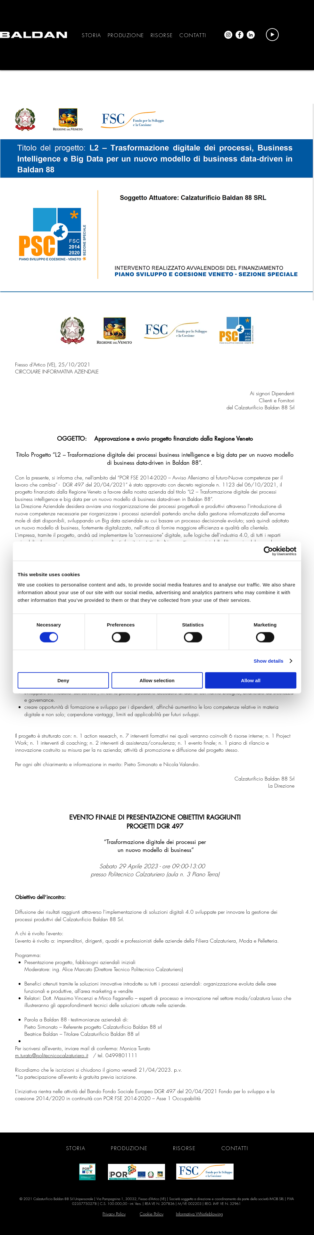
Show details (269, 661)
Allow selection (156, 680)
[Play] (272, 34)
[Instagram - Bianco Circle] (228, 35)
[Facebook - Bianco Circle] (240, 35)
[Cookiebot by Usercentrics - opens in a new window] (268, 551)
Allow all (250, 680)
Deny (63, 680)
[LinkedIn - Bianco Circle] (251, 35)
